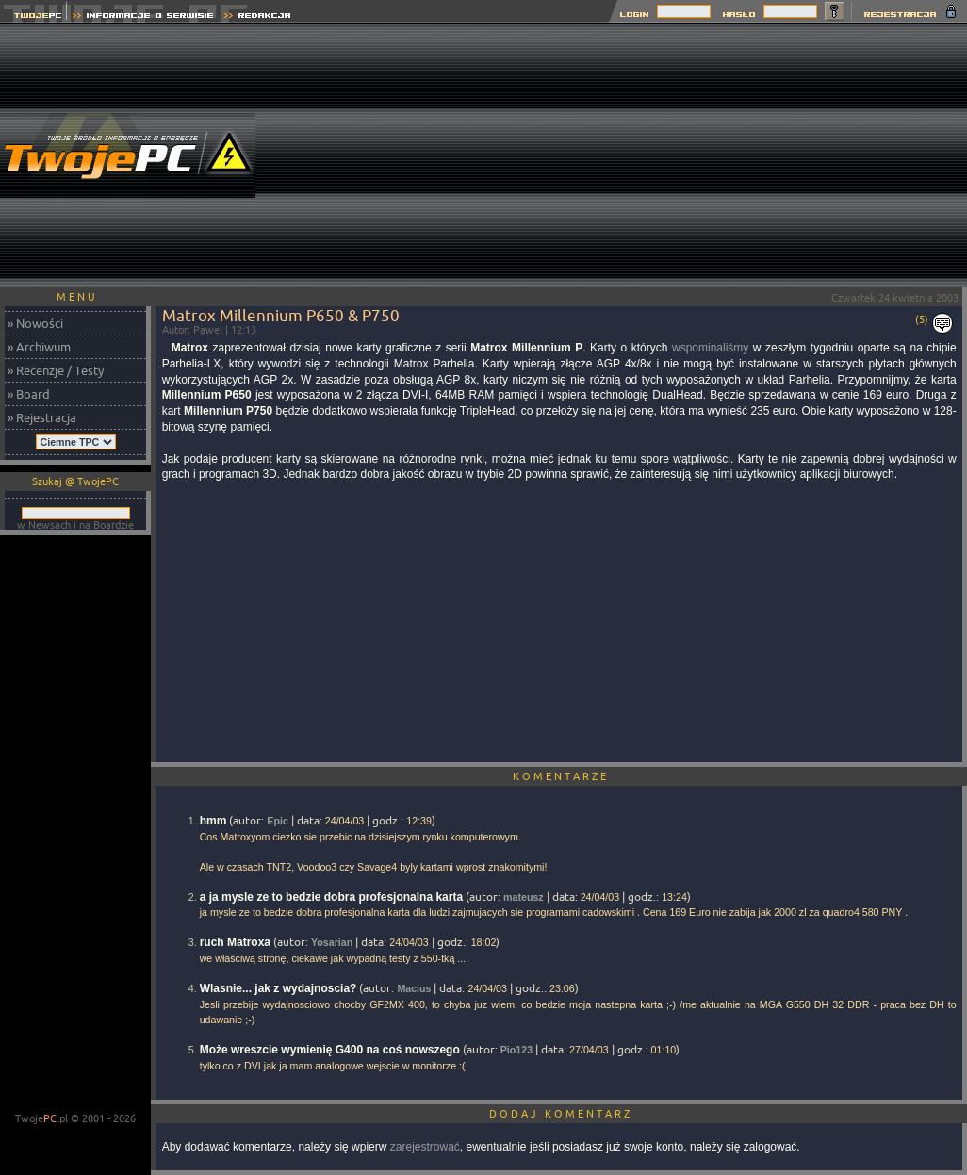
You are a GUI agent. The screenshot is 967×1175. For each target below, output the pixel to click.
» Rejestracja (42, 417)
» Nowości (35, 323)
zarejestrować (425, 1146)
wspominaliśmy (710, 347)
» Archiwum (39, 346)
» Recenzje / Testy (56, 370)
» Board (29, 393)
